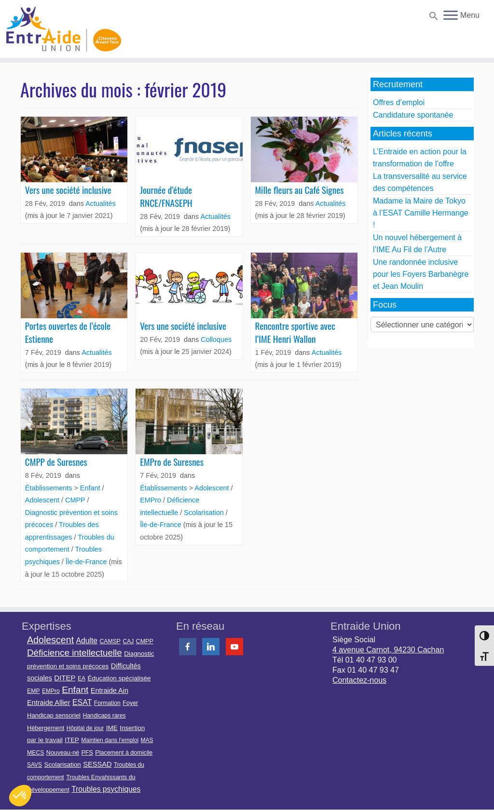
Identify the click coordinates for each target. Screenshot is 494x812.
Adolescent (43, 500)
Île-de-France (87, 562)
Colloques (216, 339)
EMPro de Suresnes (172, 462)
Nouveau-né (62, 752)
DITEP (64, 678)
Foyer (130, 703)
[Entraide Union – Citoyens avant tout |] (58, 29)
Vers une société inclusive (68, 190)
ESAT (82, 702)
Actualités (100, 203)
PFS (87, 752)
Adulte (86, 640)
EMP (33, 691)
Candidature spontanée (413, 115)
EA (81, 678)
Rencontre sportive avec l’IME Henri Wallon (295, 332)
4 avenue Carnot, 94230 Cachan (388, 650)
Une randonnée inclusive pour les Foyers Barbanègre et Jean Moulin (420, 274)
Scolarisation (204, 512)
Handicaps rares (103, 715)
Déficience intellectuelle (74, 653)
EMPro (151, 500)
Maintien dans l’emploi (109, 740)
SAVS (34, 764)
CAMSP (110, 641)
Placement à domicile (123, 752)
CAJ (128, 641)
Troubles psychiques (105, 789)
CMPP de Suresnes (56, 462)
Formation (107, 703)
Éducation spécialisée (119, 678)
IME (112, 727)
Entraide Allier (48, 702)
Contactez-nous (359, 680)
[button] (432, 18)
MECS (35, 752)
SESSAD (97, 764)
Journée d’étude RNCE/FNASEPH (166, 196)
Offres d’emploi (399, 102)
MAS (147, 740)
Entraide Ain (109, 690)
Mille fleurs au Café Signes (299, 190)
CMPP (76, 500)
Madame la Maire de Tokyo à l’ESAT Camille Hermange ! (420, 213)
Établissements (49, 488)
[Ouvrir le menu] (450, 16)
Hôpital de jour (85, 728)
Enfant (91, 488)
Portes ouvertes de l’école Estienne (67, 332)
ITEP (72, 740)
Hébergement (45, 727)
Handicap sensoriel (54, 715)
